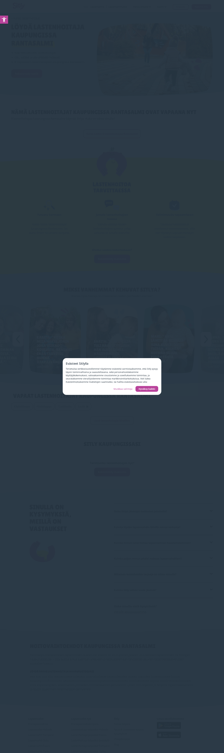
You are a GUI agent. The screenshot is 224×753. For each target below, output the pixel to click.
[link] (4, 20)
